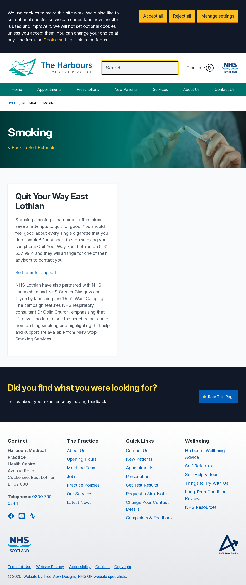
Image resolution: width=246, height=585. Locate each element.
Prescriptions (88, 89)
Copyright (122, 566)
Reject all (182, 16)
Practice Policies (83, 485)
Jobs (71, 476)
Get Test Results (142, 485)
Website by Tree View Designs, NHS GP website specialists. (75, 576)
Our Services (79, 493)
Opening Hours (82, 459)
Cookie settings (58, 39)
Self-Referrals (198, 465)
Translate (200, 68)
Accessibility (80, 566)
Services (160, 89)
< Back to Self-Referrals (31, 147)
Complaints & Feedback (149, 517)
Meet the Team (82, 467)
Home (17, 89)
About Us (191, 89)
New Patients (126, 89)
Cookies (102, 566)
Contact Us (224, 89)
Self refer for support (35, 272)
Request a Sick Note (146, 493)
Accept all (153, 16)
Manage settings (217, 16)
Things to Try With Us (206, 483)
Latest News (79, 502)
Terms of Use (19, 566)
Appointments (49, 89)
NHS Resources (201, 507)
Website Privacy (50, 566)
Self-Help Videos (201, 474)
